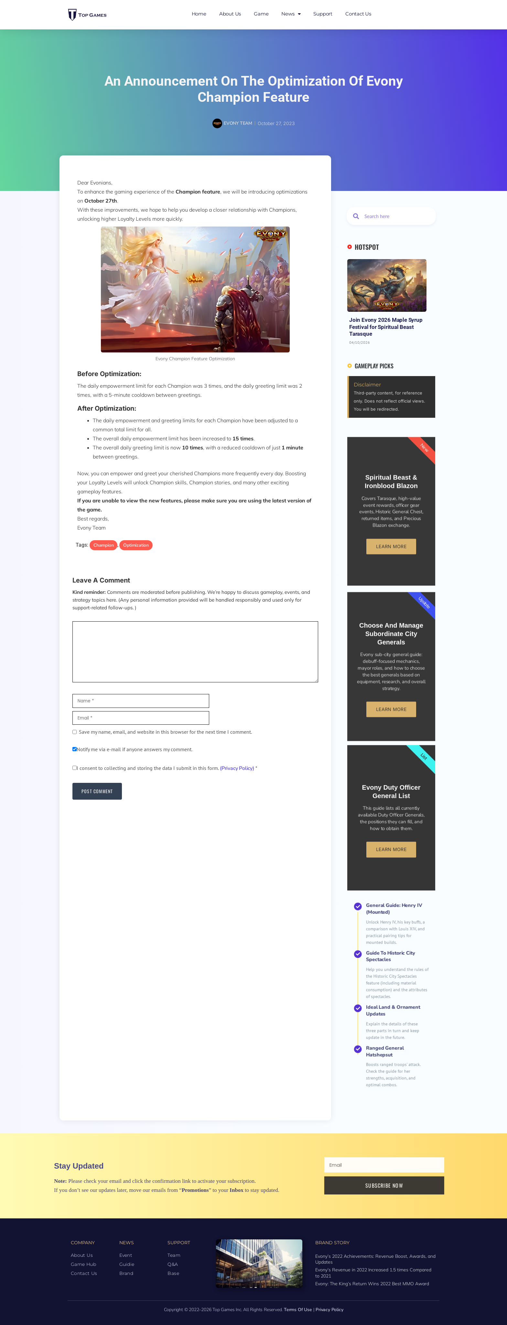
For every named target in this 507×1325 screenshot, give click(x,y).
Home (199, 14)
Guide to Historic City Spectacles (391, 983)
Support (322, 14)
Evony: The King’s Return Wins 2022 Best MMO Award (372, 1283)
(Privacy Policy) (237, 769)
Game (261, 14)
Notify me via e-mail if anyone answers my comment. (132, 750)
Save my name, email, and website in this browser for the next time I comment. (165, 732)
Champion (103, 545)
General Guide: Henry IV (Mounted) (392, 968)
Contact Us (358, 14)
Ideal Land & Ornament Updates (392, 1001)
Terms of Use (298, 1309)
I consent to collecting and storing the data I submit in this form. (164, 768)
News (290, 14)
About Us (230, 14)
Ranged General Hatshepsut (389, 1014)
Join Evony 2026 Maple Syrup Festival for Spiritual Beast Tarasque (386, 327)
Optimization (136, 545)
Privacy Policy (329, 1309)
